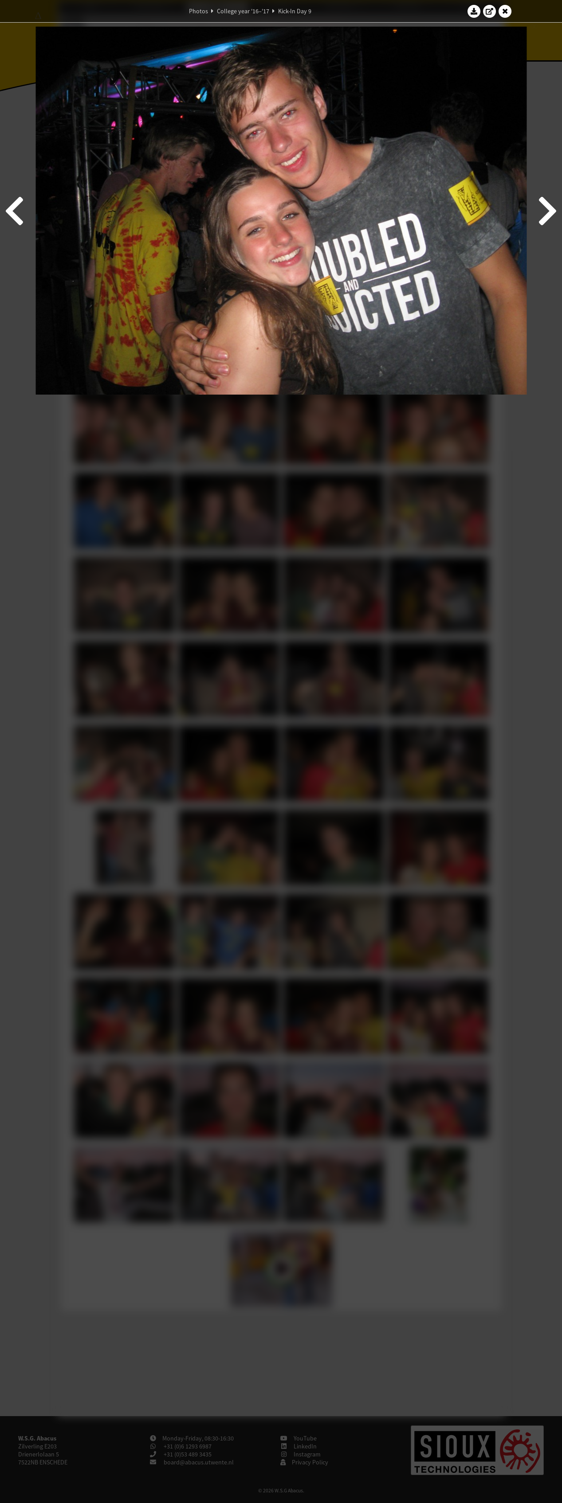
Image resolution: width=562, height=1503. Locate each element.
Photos (198, 11)
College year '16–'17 (243, 11)
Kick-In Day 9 (294, 11)
